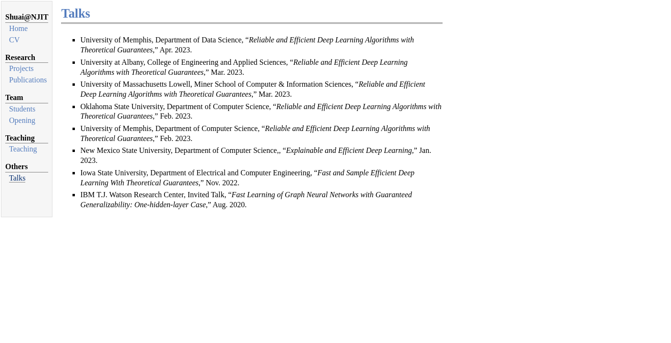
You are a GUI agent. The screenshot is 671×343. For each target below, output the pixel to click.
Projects (21, 68)
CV (14, 40)
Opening (22, 120)
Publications (28, 80)
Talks (17, 178)
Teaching (23, 149)
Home (18, 28)
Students (22, 109)
